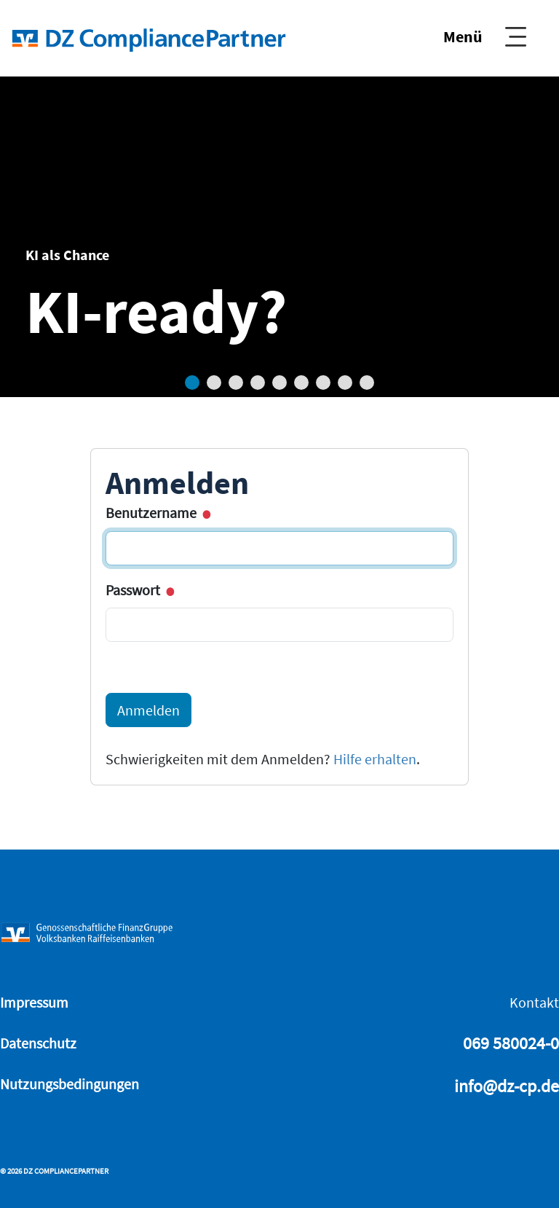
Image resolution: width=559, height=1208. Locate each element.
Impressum (34, 1002)
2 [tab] (214, 382)
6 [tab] (301, 382)
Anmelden (148, 710)
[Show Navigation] (484, 37)
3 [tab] (236, 382)
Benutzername (157, 512)
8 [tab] (345, 382)
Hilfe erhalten (374, 759)
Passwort (139, 590)
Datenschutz (38, 1043)
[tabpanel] (279, 237)
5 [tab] (279, 382)
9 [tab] (367, 382)
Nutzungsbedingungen (69, 1084)
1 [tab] (192, 382)
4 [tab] (257, 382)
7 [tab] (323, 382)
